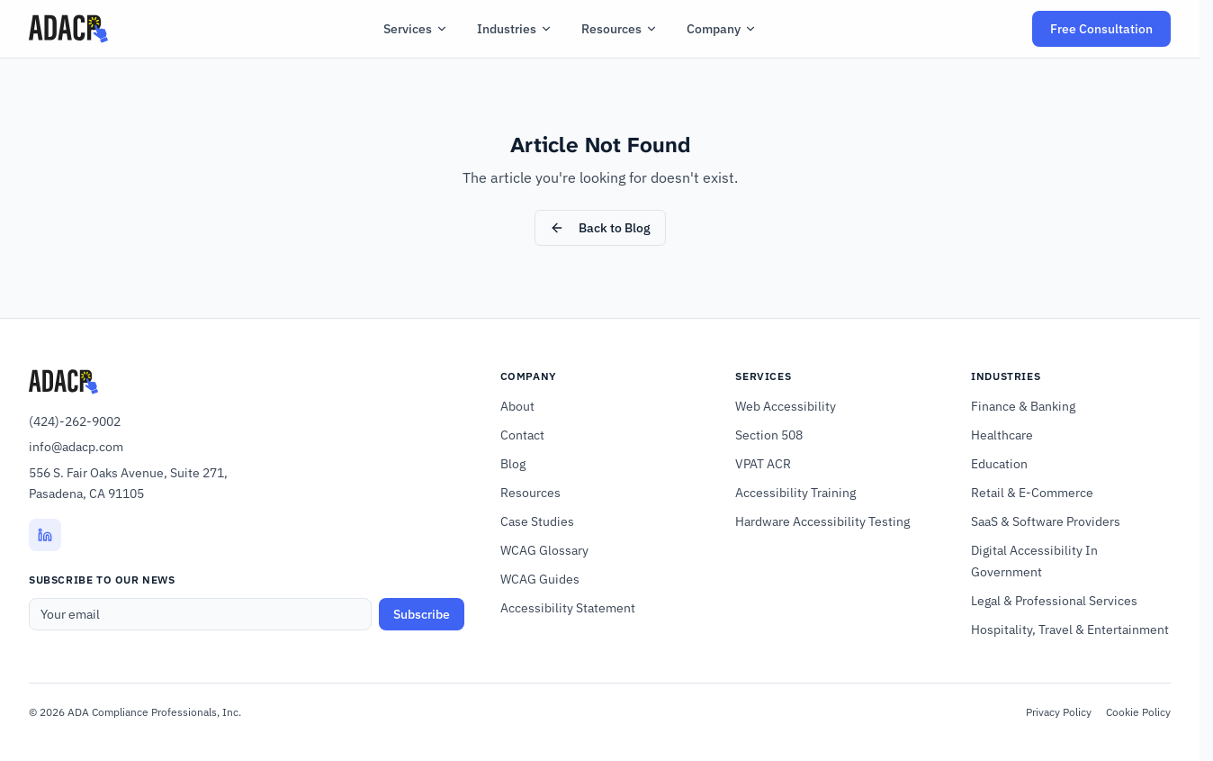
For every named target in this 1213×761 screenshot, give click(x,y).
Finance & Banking (1023, 406)
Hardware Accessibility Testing (822, 521)
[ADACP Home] (68, 28)
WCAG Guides (540, 579)
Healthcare (1002, 435)
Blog (513, 464)
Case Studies (537, 521)
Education (999, 464)
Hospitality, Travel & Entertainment (1070, 629)
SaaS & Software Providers (1045, 521)
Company (722, 29)
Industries (515, 29)
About (517, 406)
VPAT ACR (763, 464)
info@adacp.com (76, 447)
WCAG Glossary (544, 550)
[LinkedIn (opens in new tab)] (45, 535)
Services (415, 29)
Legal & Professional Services (1054, 601)
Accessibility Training (795, 493)
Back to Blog (600, 228)
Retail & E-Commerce (1032, 493)
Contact (522, 435)
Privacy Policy (1059, 712)
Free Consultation (1110, 33)
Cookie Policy (1138, 712)
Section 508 (769, 435)
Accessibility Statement (567, 608)
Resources (619, 29)
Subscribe (421, 614)
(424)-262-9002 (75, 421)
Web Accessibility (785, 406)
